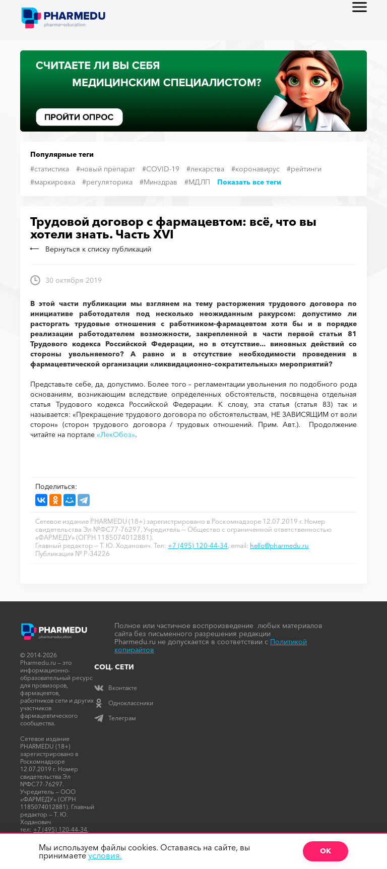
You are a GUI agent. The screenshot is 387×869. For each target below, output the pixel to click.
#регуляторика (107, 182)
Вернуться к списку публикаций (90, 249)
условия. (105, 855)
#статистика (49, 168)
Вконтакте (115, 688)
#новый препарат (105, 168)
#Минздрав (158, 182)
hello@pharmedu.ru (279, 545)
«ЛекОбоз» (116, 434)
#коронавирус (255, 168)
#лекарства (205, 168)
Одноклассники (123, 703)
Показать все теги (249, 182)
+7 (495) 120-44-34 (198, 545)
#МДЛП (197, 182)
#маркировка (52, 182)
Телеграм (115, 718)
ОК (325, 850)
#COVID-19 (160, 168)
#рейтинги (304, 168)
